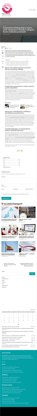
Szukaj (3, 271)
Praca (3, 283)
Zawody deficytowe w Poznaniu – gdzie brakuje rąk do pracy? (12, 372)
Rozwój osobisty (5, 285)
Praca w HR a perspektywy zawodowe (8, 368)
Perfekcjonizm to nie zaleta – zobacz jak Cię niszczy (11, 392)
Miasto (3, 280)
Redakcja (2, 239)
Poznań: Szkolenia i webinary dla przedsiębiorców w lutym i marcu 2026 (26, 237)
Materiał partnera (5, 278)
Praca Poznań (6, 14)
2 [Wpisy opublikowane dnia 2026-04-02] (18, 313)
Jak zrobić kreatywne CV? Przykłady (8, 399)
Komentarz (3, 176)
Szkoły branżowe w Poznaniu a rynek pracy (9, 379)
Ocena (2, 185)
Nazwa (2, 189)
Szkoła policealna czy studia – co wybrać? (9, 380)
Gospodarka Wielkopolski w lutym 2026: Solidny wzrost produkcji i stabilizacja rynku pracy (9, 220)
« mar (18, 324)
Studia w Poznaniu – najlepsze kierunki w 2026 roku (11, 338)
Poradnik (3, 282)
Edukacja (3, 277)
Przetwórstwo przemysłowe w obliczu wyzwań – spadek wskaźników (17, 62)
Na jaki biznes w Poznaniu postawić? (8, 401)
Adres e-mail (16, 189)
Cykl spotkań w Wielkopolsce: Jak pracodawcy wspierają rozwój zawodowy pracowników (9, 237)
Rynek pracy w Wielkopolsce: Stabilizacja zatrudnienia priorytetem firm (17, 63)
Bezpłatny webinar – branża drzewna (25, 220)
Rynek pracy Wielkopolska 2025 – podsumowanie (10, 346)
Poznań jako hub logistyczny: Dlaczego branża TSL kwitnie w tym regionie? (15, 403)
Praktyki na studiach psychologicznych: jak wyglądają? (11, 382)
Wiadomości (4, 26)
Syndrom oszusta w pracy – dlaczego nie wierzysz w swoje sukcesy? (14, 335)
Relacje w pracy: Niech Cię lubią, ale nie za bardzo (10, 326)
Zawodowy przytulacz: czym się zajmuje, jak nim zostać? (12, 370)
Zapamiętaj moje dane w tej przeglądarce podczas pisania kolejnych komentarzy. (16, 194)
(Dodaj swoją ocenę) (6, 167)
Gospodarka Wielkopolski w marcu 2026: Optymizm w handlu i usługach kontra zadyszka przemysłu (17, 332)
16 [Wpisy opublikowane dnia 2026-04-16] (18, 318)
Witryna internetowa (29, 189)
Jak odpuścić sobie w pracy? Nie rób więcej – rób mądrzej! (12, 337)
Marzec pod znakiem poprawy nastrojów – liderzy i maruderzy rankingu (17, 61)
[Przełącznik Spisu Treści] (27, 60)
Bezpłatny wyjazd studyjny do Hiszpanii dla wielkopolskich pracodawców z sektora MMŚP (8, 255)
